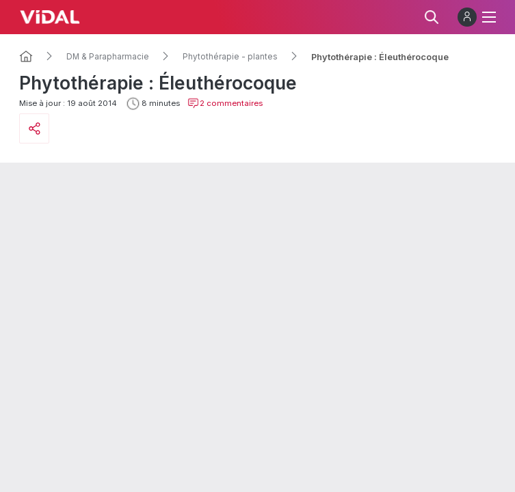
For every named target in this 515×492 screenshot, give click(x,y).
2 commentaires (225, 103)
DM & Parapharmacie (107, 57)
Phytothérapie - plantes (230, 57)
